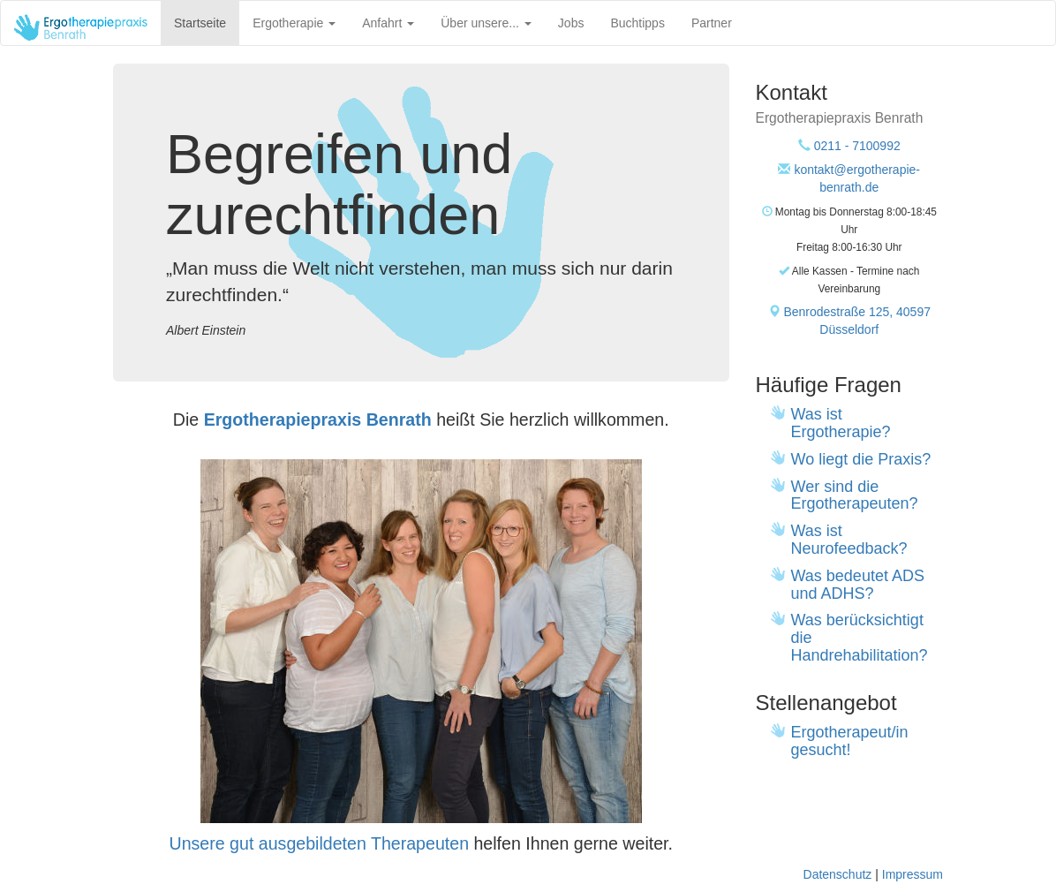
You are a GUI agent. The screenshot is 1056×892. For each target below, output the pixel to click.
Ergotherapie (294, 23)
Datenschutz (837, 874)
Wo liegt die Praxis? (861, 459)
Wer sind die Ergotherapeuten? (854, 495)
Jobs (571, 23)
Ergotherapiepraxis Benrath (318, 419)
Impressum (912, 874)
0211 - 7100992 (857, 146)
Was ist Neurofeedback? (849, 539)
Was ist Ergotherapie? (841, 423)
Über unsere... (486, 23)
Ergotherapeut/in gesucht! (850, 741)
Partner (711, 23)
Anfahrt (388, 23)
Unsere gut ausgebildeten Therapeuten (320, 843)
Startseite (200, 23)
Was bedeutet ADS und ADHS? (857, 584)
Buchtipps (637, 23)
